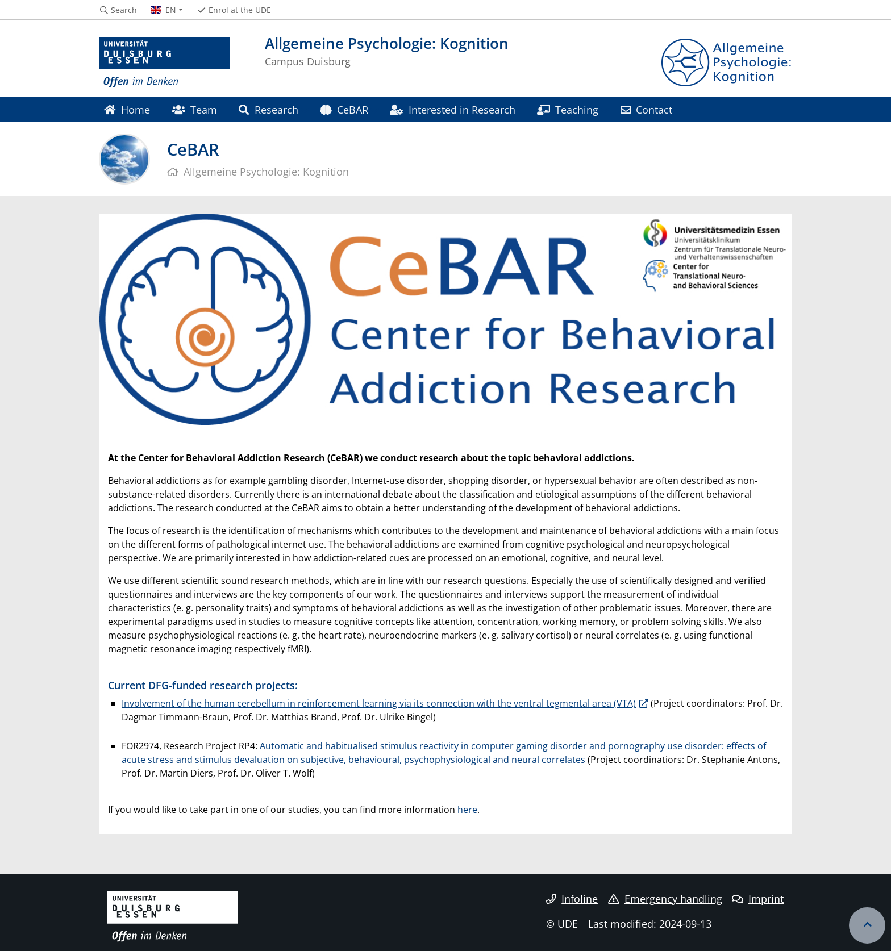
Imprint (758, 899)
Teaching (567, 109)
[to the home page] (164, 62)
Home (127, 109)
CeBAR (344, 109)
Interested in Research (452, 109)
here (467, 809)
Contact (646, 109)
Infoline (572, 899)
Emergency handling (665, 899)
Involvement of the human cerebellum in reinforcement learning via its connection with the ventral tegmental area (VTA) (379, 703)
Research (268, 109)
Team (194, 109)
